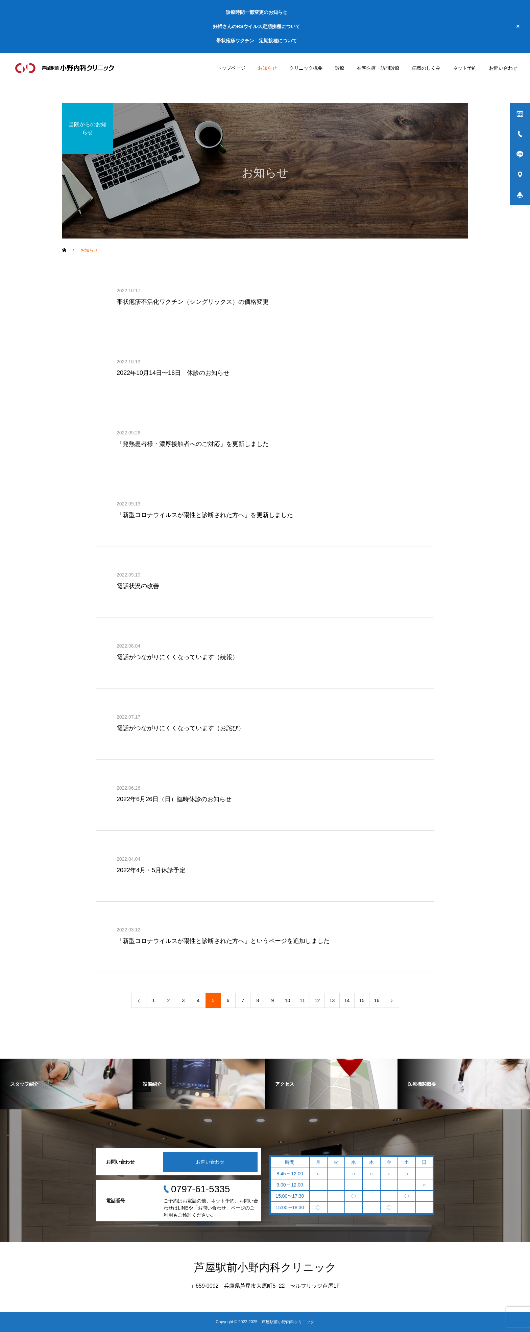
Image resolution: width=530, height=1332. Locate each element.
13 (332, 1000)
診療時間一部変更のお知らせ (256, 12)
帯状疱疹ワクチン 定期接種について (256, 40)
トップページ (231, 68)
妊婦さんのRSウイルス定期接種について (256, 26)
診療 (339, 68)
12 (317, 1000)
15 (362, 1000)
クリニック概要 (305, 68)
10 (287, 1000)
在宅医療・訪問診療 (378, 68)
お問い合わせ (503, 68)
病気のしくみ (426, 68)
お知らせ (267, 68)
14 (347, 1000)
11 (302, 1000)
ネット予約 (465, 68)
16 (377, 1000)
